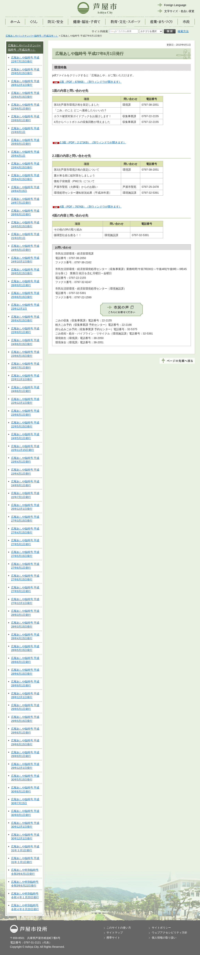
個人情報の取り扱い (164, 937)
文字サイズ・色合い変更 (179, 11)
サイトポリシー (161, 927)
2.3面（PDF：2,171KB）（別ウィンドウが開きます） (93, 142)
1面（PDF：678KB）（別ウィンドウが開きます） (90, 81)
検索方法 (183, 31)
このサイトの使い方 (118, 927)
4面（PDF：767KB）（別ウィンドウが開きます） (90, 206)
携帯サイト (113, 937)
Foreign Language (175, 5)
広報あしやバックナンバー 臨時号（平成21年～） (32, 35)
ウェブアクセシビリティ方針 (169, 932)
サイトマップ (114, 932)
